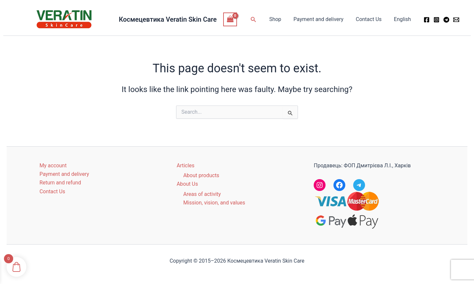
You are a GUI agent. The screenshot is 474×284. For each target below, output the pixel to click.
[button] (260, 19)
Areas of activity (202, 194)
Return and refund (60, 182)
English (403, 19)
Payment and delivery (323, 19)
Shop (281, 19)
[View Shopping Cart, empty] (230, 19)
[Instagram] (436, 20)
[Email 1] (456, 20)
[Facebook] (427, 20)
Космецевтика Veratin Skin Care (168, 19)
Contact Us (371, 19)
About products (201, 175)
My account (53, 165)
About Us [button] (187, 184)
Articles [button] (186, 165)
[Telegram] (446, 20)
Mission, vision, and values (214, 203)
